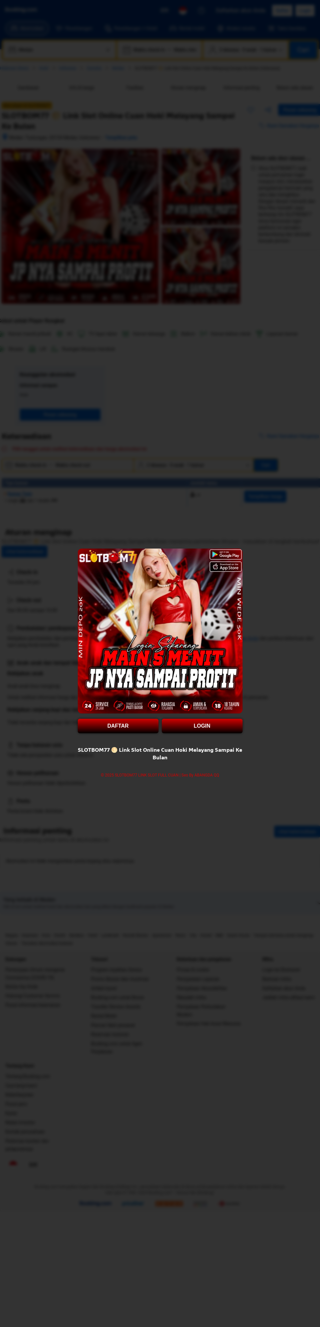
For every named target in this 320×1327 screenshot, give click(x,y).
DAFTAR (118, 726)
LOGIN (202, 726)
